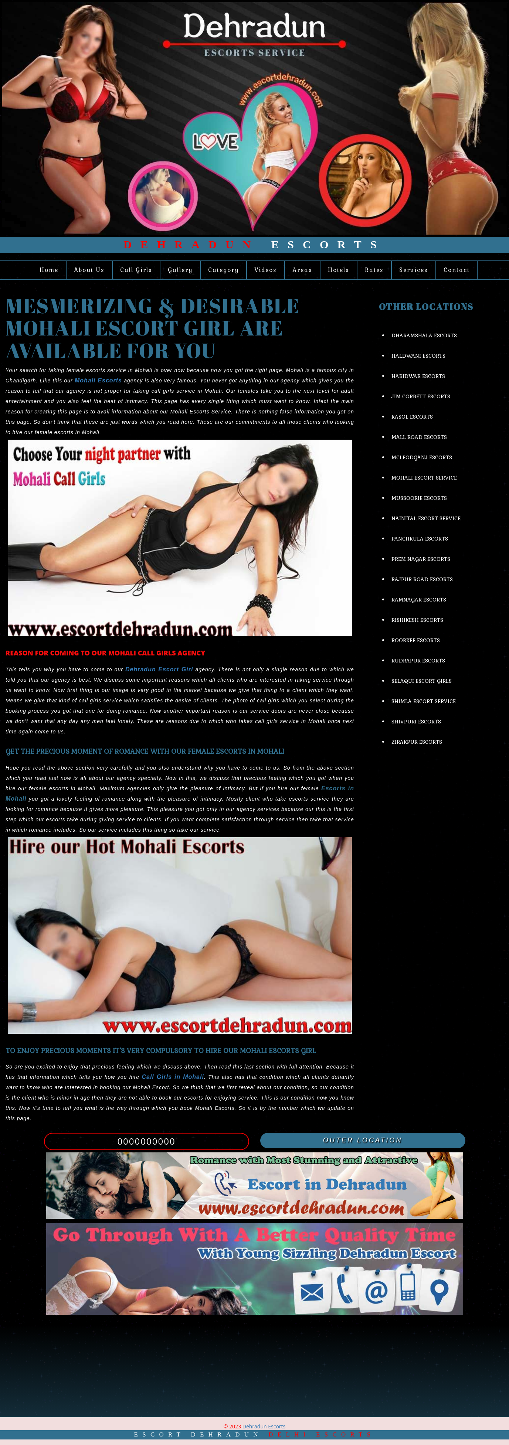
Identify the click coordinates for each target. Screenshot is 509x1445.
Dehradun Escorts (263, 1426)
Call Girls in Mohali (173, 1077)
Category (223, 269)
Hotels (338, 269)
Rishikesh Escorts (417, 620)
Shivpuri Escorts (416, 721)
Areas (302, 269)
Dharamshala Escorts (424, 335)
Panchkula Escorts (419, 538)
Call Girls (136, 269)
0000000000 (146, 1141)
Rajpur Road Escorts (422, 579)
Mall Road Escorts (419, 437)
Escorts (254, 244)
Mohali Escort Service (424, 477)
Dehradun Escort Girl (159, 669)
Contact (457, 269)
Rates (374, 269)
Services (413, 269)
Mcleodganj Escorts (421, 457)
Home (49, 269)
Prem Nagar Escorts (420, 559)
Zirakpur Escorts (416, 742)
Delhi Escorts (321, 1434)
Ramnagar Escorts (418, 599)
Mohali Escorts (98, 380)
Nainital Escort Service (426, 518)
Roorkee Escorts (415, 640)
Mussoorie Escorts (419, 498)
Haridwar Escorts (418, 376)
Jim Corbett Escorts (420, 396)
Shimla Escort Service (423, 701)
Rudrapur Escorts (418, 660)
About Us (89, 269)
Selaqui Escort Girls (421, 681)
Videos (265, 269)
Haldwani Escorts (418, 355)
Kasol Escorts (412, 416)
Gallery (180, 269)
